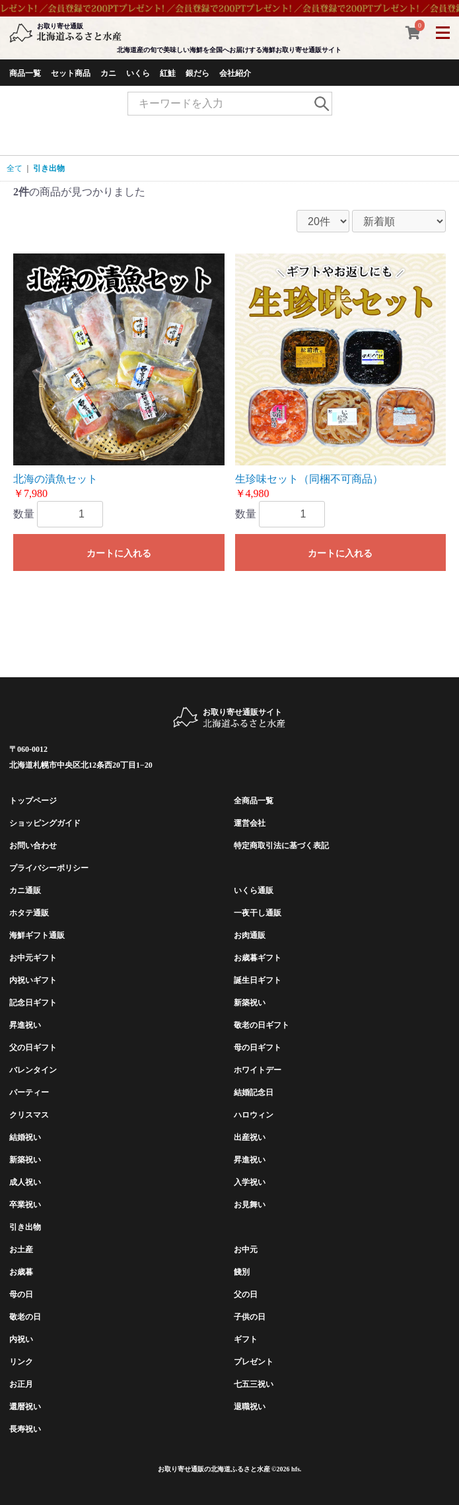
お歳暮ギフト (257, 957)
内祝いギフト (33, 980)
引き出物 (49, 168)
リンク (21, 1361)
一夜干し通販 (257, 913)
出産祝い (249, 1137)
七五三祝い (253, 1384)
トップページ (33, 800)
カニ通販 (25, 890)
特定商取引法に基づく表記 (281, 845)
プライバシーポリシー (48, 868)
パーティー (29, 1092)
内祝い (21, 1339)
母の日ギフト (257, 1047)
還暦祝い (25, 1406)
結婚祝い (25, 1137)
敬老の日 (25, 1316)
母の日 (21, 1294)
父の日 (246, 1294)
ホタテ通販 (29, 913)
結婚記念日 (253, 1092)
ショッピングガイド (45, 823)
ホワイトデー (257, 1070)
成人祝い (25, 1182)
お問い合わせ (33, 845)
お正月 (21, 1384)
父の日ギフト (33, 1047)
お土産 (21, 1249)
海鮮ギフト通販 (37, 935)
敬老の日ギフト (261, 1025)
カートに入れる (119, 553)
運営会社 (249, 823)
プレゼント (253, 1361)
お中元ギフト (33, 957)
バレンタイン (33, 1070)
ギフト (246, 1339)
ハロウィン (253, 1115)
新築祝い (249, 1002)
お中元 (246, 1249)
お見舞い (249, 1204)
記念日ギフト (33, 1002)
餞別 (242, 1272)
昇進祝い (25, 1025)
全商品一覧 (253, 800)
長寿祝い (25, 1429)
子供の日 (249, 1316)
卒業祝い (25, 1204)
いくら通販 (253, 890)
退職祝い (249, 1406)
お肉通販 (249, 935)
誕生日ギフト (257, 980)
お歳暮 (21, 1272)
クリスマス (29, 1115)
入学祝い (249, 1182)
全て (14, 168)
